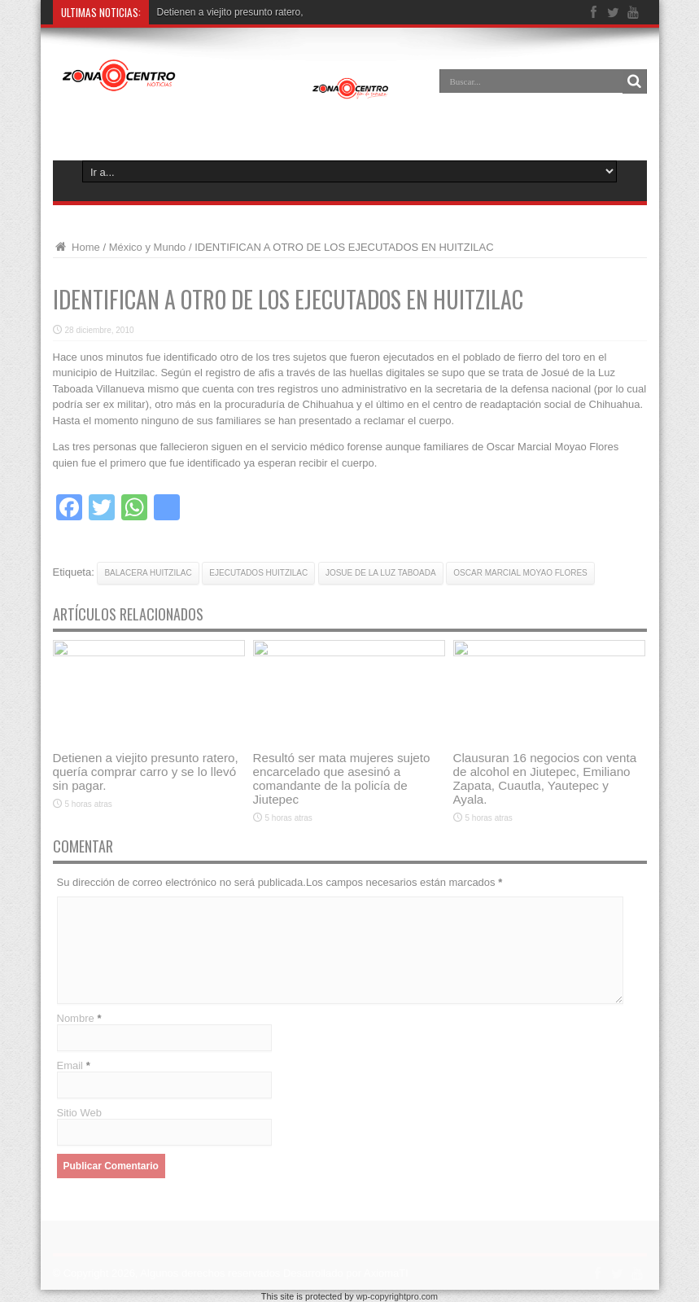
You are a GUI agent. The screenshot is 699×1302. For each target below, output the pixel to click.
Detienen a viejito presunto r (217, 12)
